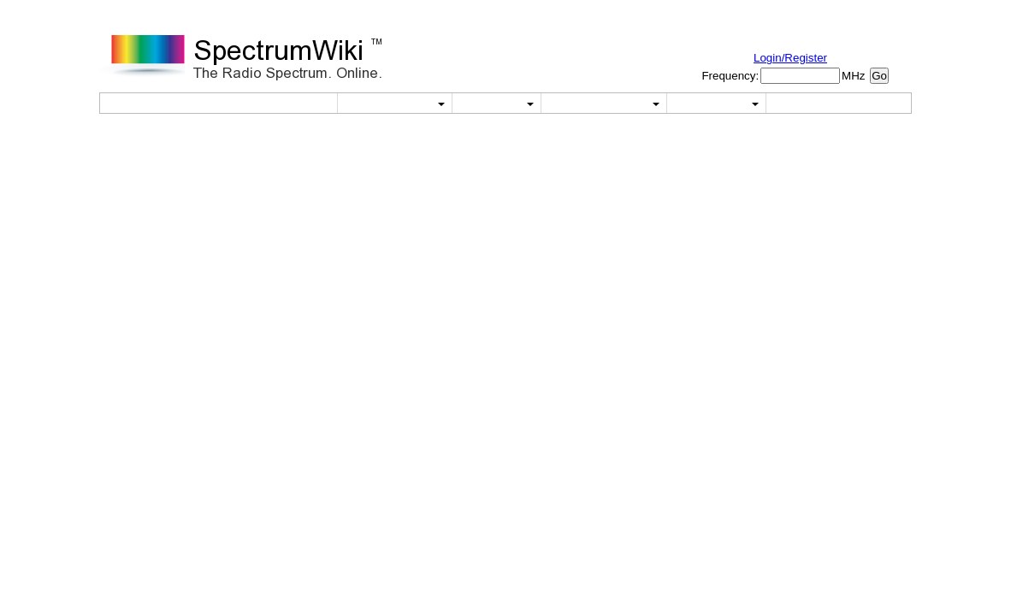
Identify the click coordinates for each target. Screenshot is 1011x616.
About (716, 103)
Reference (604, 103)
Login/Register (790, 57)
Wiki (496, 103)
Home (291, 103)
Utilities (395, 103)
